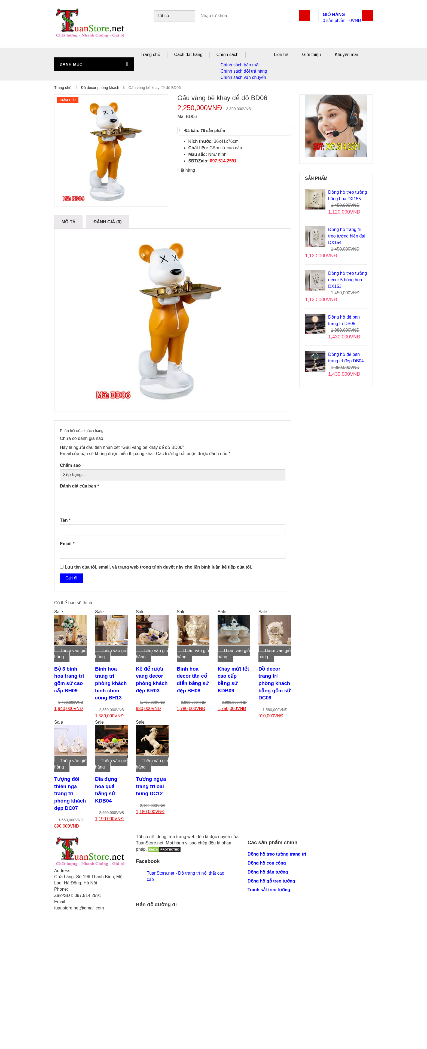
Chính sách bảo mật (240, 65)
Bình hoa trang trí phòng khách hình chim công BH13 (111, 683)
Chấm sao (70, 465)
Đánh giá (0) (107, 222)
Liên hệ (281, 54)
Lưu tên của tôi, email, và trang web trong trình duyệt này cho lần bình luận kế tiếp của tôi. (158, 567)
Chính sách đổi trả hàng (244, 71)
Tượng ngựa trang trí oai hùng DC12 (151, 786)
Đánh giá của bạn (79, 486)
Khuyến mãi (346, 54)
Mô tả (68, 222)
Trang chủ (150, 54)
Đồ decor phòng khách (100, 87)
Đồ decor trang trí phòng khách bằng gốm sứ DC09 (274, 683)
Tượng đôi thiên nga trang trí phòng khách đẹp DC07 (70, 793)
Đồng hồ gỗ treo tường (271, 881)
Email (67, 543)
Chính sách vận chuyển (243, 77)
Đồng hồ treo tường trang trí (277, 854)
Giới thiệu (311, 54)
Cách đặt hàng (188, 54)
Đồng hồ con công (267, 863)
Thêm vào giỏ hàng (70, 653)
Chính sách (227, 54)
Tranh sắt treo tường (269, 889)
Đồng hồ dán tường (268, 872)
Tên (65, 520)
